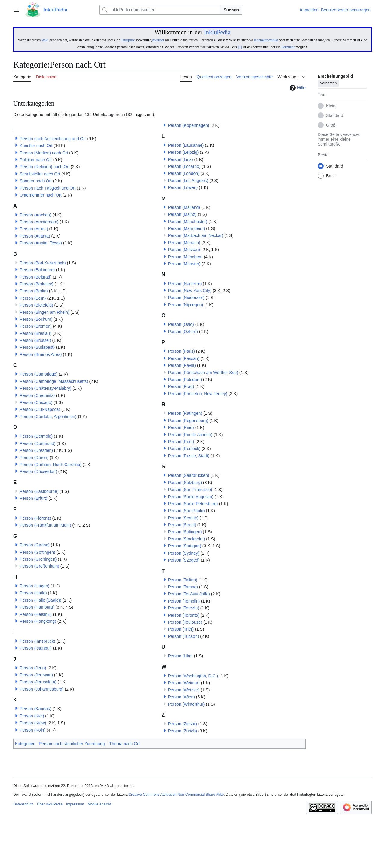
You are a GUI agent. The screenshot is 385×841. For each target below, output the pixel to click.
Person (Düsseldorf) (38, 471)
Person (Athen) (34, 228)
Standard (334, 115)
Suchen (231, 10)
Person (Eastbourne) (39, 491)
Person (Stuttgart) (184, 545)
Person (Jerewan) (36, 674)
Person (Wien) (181, 697)
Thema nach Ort (124, 743)
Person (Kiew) (33, 722)
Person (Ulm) (180, 656)
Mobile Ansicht (99, 804)
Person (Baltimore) (37, 269)
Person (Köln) (32, 730)
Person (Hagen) (34, 586)
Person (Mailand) (184, 207)
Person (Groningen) (38, 559)
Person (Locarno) (184, 166)
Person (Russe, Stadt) (188, 455)
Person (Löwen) (183, 187)
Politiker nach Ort (36, 159)
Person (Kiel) (32, 715)
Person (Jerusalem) (38, 681)
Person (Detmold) (36, 436)
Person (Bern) (33, 298)
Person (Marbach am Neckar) (195, 235)
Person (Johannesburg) (41, 689)
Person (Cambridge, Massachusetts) (54, 381)
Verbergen (328, 83)
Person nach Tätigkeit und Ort (47, 188)
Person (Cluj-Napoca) (40, 409)
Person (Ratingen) (185, 413)
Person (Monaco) (184, 242)
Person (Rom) (181, 441)
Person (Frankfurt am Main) (45, 525)
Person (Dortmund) (37, 443)
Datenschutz (23, 804)
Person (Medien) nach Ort (44, 152)
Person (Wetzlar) (183, 690)
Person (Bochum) (36, 319)
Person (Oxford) (183, 331)
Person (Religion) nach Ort (44, 166)
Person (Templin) (184, 601)
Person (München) (185, 256)
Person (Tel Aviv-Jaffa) (189, 593)
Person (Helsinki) (36, 614)
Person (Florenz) (35, 518)
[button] (16, 138)
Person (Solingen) (185, 531)
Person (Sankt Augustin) (190, 496)
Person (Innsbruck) (37, 641)
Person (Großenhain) (39, 566)
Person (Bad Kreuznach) (43, 262)
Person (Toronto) (183, 615)
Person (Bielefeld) (36, 305)
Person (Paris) (181, 351)
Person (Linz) (180, 159)
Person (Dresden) (36, 450)
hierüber (158, 40)
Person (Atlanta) (35, 236)
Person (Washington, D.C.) (193, 675)
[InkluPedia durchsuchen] (159, 10)
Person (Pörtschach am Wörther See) (203, 372)
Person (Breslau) (35, 333)
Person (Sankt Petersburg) (193, 503)
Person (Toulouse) (185, 622)
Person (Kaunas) (35, 708)
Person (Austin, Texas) (41, 243)
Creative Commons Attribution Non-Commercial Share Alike (176, 794)
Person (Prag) (181, 386)
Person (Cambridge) (38, 374)
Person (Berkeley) (36, 284)
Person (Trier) (181, 629)
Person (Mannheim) (186, 228)
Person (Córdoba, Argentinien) (48, 416)
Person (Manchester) (187, 221)
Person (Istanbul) (36, 648)
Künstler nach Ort (36, 145)
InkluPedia (217, 32)
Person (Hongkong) (38, 621)
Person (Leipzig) (183, 152)
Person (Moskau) (184, 249)
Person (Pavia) (182, 365)
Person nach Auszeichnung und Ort (53, 138)
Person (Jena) (33, 668)
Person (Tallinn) (182, 580)
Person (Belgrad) (35, 277)
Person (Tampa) (183, 586)
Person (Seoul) (182, 524)
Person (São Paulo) (186, 510)
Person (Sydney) (183, 553)
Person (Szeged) (183, 560)
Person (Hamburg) (37, 607)
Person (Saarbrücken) (188, 475)
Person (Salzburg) (185, 482)
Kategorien (25, 743)
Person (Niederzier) (186, 297)
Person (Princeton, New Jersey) (197, 393)
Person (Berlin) (34, 290)
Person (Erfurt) (33, 498)
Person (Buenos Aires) (41, 354)
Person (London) (183, 173)
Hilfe (297, 88)
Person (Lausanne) (186, 145)
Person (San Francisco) (190, 489)
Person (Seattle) (183, 517)
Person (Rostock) (184, 448)
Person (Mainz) (182, 214)
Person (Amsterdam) (39, 221)
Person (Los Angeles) (188, 180)
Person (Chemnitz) (37, 395)
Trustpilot (128, 40)
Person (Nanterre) (185, 283)
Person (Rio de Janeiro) (190, 434)
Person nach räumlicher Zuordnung (72, 743)
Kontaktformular (266, 40)
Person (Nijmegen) (185, 304)
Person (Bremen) (36, 326)
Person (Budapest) (37, 347)
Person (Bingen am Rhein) (44, 312)
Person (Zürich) (182, 731)
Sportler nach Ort (36, 180)
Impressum (75, 804)
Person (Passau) (183, 358)
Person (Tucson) (183, 636)
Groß (331, 125)
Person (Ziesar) (182, 723)
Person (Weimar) (184, 682)
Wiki (45, 40)
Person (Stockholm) (186, 539)
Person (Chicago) (36, 402)
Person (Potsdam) (185, 379)
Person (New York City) (189, 290)
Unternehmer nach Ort (40, 195)
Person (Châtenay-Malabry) (45, 388)
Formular (288, 47)
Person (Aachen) (35, 215)
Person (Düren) (34, 457)
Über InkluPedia (50, 804)
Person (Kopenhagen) (188, 125)
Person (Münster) (184, 263)
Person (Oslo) (181, 324)
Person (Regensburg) (188, 420)
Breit (330, 176)
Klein (330, 106)
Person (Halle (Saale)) (40, 600)
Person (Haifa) (33, 593)
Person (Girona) (35, 545)
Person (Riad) (181, 427)
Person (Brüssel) (35, 340)
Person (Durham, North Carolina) (50, 464)
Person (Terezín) (183, 608)
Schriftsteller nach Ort (40, 174)
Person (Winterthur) (186, 704)
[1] (240, 47)
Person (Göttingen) (37, 552)
